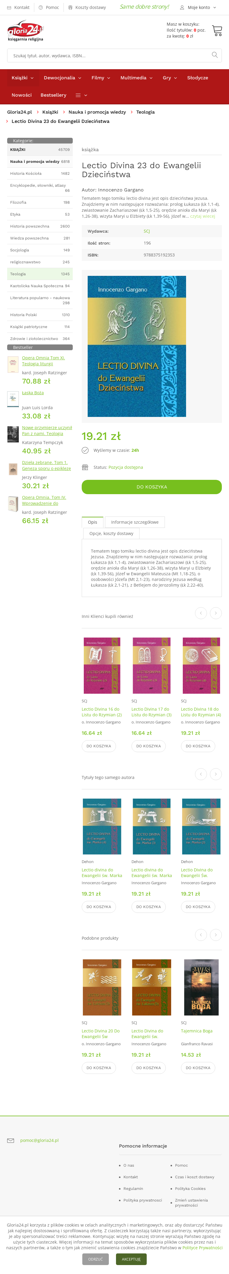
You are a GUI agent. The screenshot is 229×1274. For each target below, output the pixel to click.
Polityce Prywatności (202, 1247)
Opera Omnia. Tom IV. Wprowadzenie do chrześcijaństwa (44, 503)
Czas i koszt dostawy (194, 1177)
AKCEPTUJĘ (131, 1259)
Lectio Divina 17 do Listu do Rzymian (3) (151, 712)
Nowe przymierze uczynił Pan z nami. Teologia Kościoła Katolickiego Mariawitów (47, 436)
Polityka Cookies (190, 1188)
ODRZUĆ (95, 1259)
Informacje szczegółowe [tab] (135, 522)
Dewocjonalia (59, 78)
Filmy (98, 78)
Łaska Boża (33, 392)
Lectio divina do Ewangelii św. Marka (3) (151, 875)
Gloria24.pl (20, 112)
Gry (167, 78)
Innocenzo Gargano (121, 190)
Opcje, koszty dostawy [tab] (111, 533)
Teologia (147, 112)
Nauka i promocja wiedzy (98, 112)
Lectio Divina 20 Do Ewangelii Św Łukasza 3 (101, 1036)
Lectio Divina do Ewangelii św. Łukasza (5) (147, 1036)
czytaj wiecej (202, 216)
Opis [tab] (92, 522)
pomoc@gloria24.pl (39, 1140)
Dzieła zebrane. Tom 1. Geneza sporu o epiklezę (46, 465)
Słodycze (197, 78)
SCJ (147, 231)
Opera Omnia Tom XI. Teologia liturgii (43, 361)
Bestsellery (53, 95)
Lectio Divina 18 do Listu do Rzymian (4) (201, 712)
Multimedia (133, 78)
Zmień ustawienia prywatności (191, 1202)
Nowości (22, 95)
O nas (128, 1165)
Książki (19, 78)
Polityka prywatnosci (142, 1200)
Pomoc (181, 1165)
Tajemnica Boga (197, 1031)
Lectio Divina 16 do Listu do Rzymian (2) (102, 712)
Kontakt (130, 1177)
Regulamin (133, 1188)
